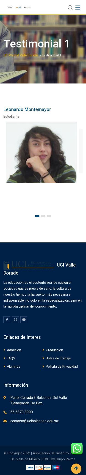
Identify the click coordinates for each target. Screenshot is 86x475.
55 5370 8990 (21, 412)
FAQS (11, 358)
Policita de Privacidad (62, 366)
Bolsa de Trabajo (58, 358)
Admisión (14, 350)
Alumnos (13, 366)
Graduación (54, 350)
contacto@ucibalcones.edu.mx (34, 421)
